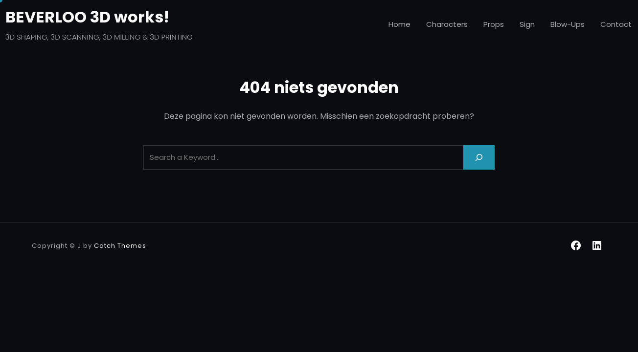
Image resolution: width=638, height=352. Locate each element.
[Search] (479, 157)
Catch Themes (120, 245)
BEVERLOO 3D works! (87, 17)
